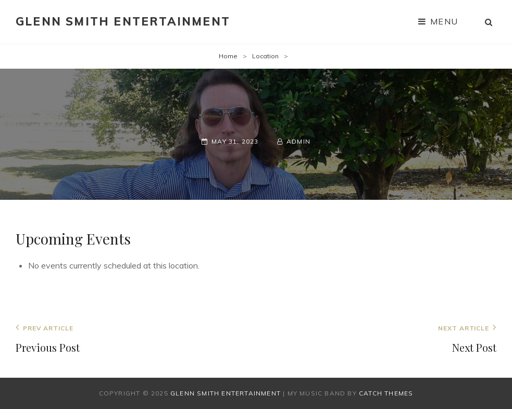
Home (228, 56)
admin (298, 141)
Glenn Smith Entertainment (123, 21)
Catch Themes (386, 393)
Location (265, 56)
